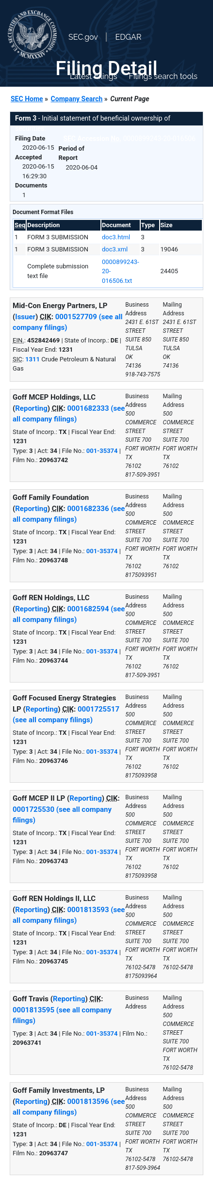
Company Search (77, 99)
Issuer (25, 316)
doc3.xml (115, 249)
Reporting (31, 408)
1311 (32, 359)
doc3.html (116, 237)
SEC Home (27, 99)
